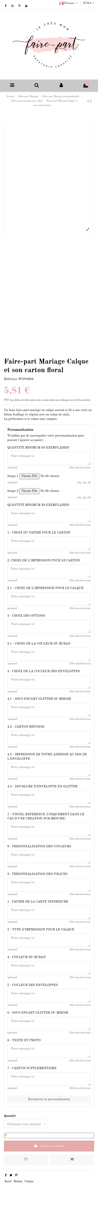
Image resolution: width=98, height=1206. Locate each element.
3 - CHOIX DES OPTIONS (26, 615)
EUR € (88, 3)
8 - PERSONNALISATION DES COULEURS (39, 846)
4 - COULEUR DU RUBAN (26, 957)
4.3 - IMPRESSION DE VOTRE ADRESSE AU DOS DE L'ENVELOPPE (47, 757)
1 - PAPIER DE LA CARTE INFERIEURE (37, 901)
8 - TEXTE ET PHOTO (24, 1040)
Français (69, 3)
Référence (10, 379)
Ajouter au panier (49, 1146)
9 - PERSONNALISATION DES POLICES (37, 874)
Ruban (18, 1181)
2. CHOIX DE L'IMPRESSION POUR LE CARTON (43, 560)
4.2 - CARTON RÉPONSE (25, 727)
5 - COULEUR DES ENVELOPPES (32, 985)
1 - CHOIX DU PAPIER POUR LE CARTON (38, 532)
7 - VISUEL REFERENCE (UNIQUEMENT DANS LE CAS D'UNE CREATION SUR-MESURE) (45, 817)
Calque (29, 1181)
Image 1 (13, 476)
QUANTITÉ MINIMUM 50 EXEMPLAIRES (38, 447)
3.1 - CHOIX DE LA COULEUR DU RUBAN (38, 643)
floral (7, 1181)
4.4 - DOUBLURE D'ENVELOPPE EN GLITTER (42, 786)
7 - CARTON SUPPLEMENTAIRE (31, 1068)
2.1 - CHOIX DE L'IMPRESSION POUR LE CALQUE (45, 588)
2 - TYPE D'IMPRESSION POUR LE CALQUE (40, 929)
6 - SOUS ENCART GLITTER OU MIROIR (37, 1012)
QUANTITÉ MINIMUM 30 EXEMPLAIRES (38, 505)
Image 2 (13, 491)
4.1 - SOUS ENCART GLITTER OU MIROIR (39, 699)
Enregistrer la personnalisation (49, 1099)
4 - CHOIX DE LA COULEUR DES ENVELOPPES (43, 671)
